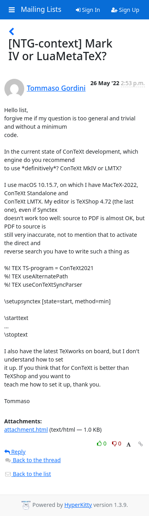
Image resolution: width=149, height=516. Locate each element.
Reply (15, 451)
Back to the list (27, 474)
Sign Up (125, 9)
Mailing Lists (41, 9)
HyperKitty (78, 504)
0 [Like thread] (102, 443)
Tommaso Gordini (56, 88)
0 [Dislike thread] (117, 443)
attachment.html (26, 429)
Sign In (88, 9)
